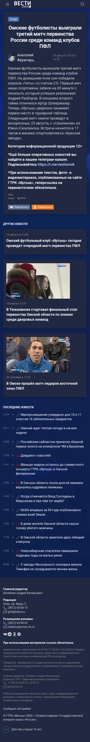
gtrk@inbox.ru (16, 611)
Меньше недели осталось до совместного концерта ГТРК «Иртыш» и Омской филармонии (50, 469)
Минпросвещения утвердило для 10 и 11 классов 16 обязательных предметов (49, 417)
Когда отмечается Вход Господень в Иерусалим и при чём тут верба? (45, 498)
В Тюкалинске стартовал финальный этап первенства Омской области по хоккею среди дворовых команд (41, 314)
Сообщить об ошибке (17, 708)
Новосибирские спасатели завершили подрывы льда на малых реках (47, 553)
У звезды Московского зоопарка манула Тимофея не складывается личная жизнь (49, 567)
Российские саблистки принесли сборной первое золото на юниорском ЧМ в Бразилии (50, 444)
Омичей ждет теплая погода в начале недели (46, 430)
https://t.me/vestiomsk (56, 164)
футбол (21, 198)
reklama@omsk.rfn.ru (21, 626)
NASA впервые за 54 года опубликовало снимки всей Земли (48, 512)
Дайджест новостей (33, 456)
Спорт (13, 19)
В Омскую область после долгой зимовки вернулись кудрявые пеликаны (49, 485)
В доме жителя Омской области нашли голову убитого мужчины (47, 526)
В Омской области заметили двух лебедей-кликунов (50, 539)
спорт (11, 198)
